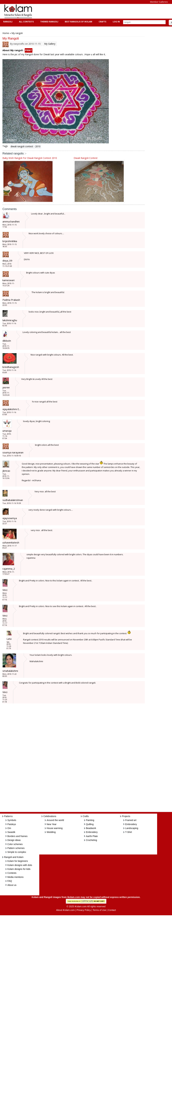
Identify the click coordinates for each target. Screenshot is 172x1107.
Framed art (130, 820)
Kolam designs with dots (19, 865)
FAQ (9, 881)
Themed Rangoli (49, 21)
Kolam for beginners (17, 861)
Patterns (8, 816)
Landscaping (131, 828)
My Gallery (49, 43)
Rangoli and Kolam (13, 857)
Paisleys (11, 824)
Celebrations (49, 816)
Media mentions (15, 877)
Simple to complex (16, 852)
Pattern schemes (16, 848)
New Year (51, 824)
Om (9, 828)
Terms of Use (99, 910)
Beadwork (91, 828)
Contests (11, 873)
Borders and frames (17, 836)
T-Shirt (128, 832)
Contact (112, 910)
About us (11, 885)
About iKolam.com (65, 910)
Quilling (90, 824)
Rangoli (7, 21)
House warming (55, 828)
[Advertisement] (95, 11)
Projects (126, 816)
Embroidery (92, 832)
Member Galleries (159, 1)
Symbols (11, 820)
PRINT (28, 50)
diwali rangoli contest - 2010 (25, 146)
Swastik (11, 832)
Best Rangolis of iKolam (78, 21)
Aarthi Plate (92, 836)
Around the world (55, 820)
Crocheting (91, 840)
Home (5, 33)
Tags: (5, 146)
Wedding (51, 832)
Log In (116, 21)
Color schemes (15, 844)
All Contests (26, 21)
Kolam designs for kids (18, 869)
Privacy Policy (84, 910)
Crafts (102, 21)
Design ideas (14, 840)
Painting (90, 820)
